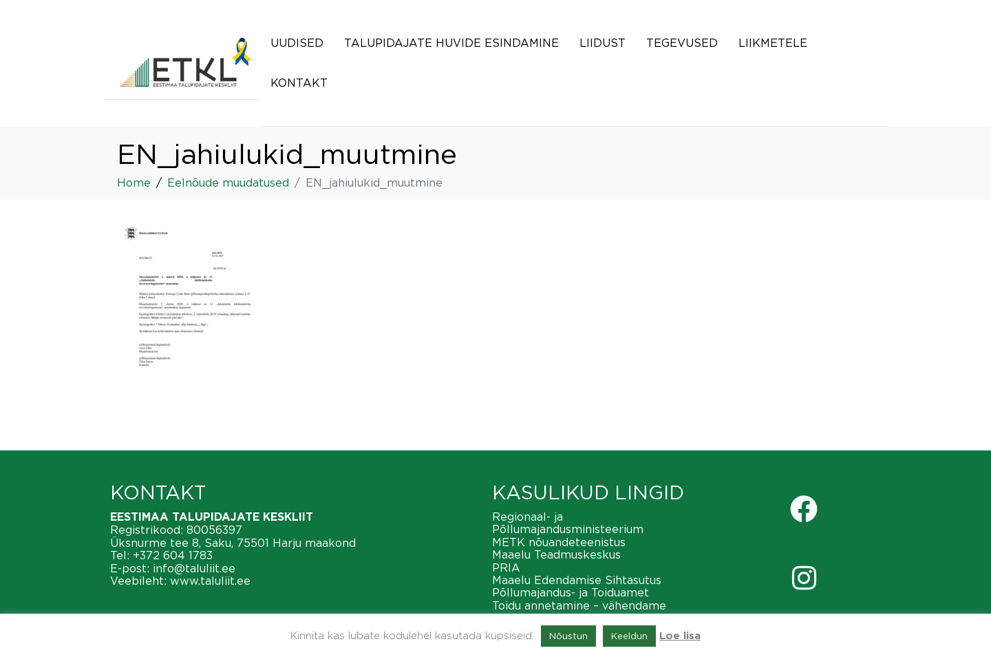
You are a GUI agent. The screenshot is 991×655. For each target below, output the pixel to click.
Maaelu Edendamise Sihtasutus (576, 580)
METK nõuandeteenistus (559, 542)
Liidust (602, 43)
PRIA (506, 567)
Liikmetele (772, 43)
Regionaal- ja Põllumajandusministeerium (567, 522)
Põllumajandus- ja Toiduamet (570, 592)
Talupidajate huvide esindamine (451, 43)
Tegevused (682, 43)
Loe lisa (680, 636)
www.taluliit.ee (210, 580)
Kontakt (299, 82)
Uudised (296, 43)
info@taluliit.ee (194, 568)
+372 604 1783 (173, 555)
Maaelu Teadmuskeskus (556, 554)
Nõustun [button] (568, 636)
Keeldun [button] (629, 636)
